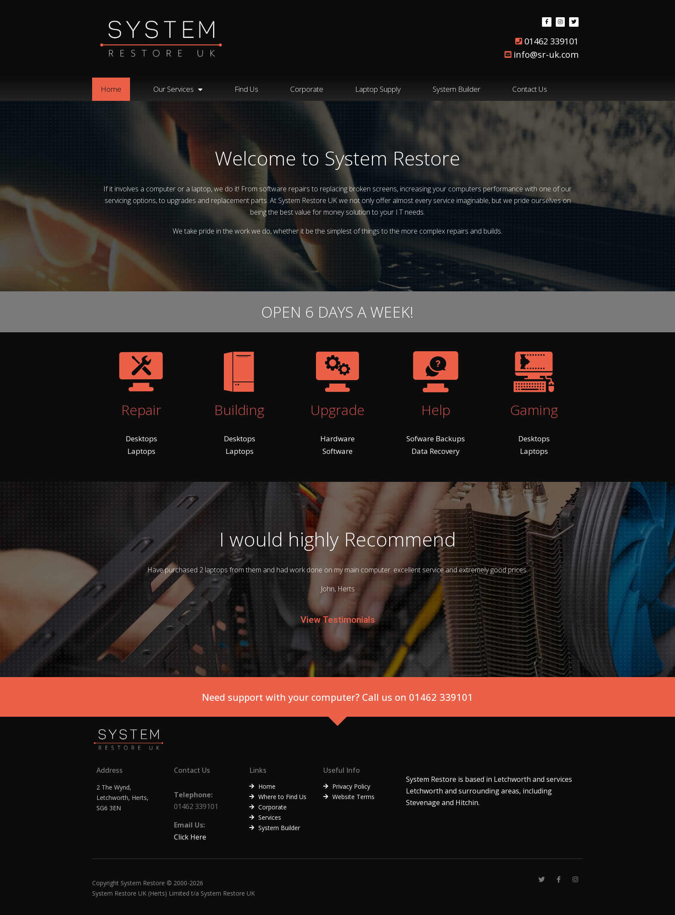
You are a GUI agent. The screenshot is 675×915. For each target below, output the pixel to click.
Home (111, 89)
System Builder (456, 89)
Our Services (178, 89)
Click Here (190, 837)
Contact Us (529, 89)
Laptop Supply (378, 89)
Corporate (306, 89)
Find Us (246, 89)
